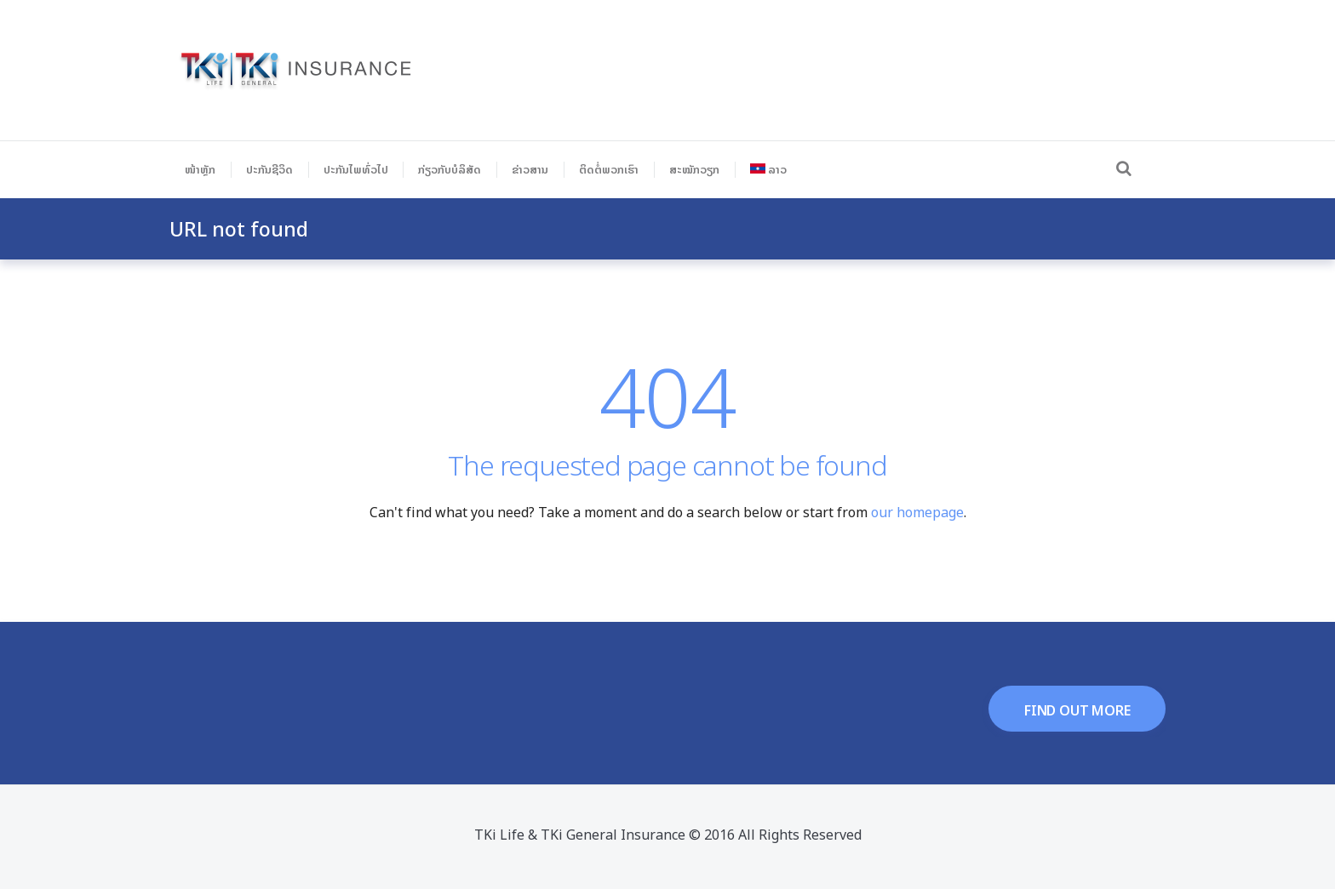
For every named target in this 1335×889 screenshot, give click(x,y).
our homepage (917, 512)
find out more (1077, 710)
